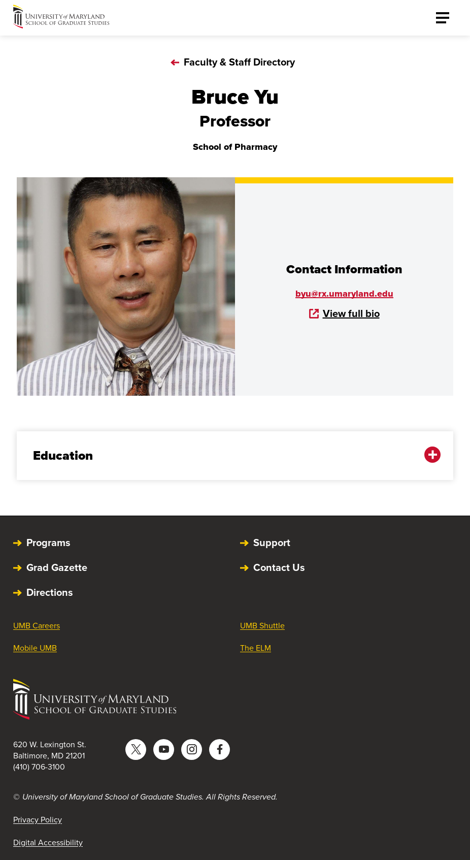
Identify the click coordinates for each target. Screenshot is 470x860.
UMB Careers (36, 625)
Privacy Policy (37, 819)
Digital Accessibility (48, 842)
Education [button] (228, 455)
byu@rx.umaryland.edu (344, 293)
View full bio (344, 313)
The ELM (255, 648)
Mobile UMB (35, 648)
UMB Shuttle (262, 625)
